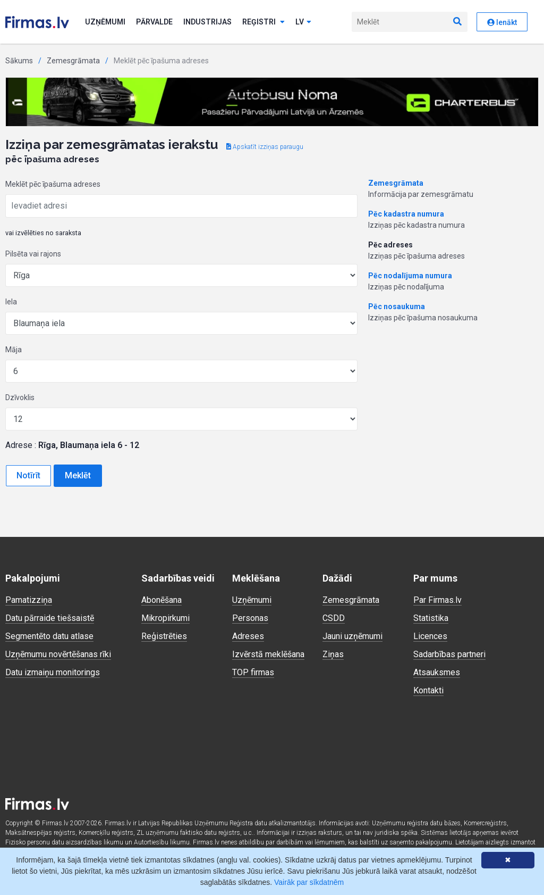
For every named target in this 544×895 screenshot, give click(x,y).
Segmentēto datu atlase (49, 636)
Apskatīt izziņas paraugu (264, 147)
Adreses (248, 636)
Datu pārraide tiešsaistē (49, 618)
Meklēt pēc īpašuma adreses (52, 184)
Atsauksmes (436, 672)
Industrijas (207, 22)
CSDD (333, 618)
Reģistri (263, 22)
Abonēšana (161, 600)
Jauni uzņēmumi (352, 636)
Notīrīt (28, 475)
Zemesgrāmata (73, 60)
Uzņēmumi (105, 22)
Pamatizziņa (28, 600)
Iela (11, 301)
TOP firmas (253, 672)
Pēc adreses (390, 245)
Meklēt (78, 475)
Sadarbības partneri (449, 654)
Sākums (19, 60)
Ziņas (333, 654)
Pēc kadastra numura (406, 214)
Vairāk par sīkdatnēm (309, 882)
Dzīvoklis (20, 397)
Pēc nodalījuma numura (410, 275)
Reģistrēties (164, 636)
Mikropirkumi (165, 618)
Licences (430, 636)
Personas (250, 618)
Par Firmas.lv (437, 600)
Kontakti (428, 690)
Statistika (430, 618)
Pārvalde (154, 22)
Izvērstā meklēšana (268, 654)
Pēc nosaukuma (396, 306)
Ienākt (502, 22)
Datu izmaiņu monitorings (52, 672)
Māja (13, 349)
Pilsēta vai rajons (33, 254)
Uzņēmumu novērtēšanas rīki (58, 654)
